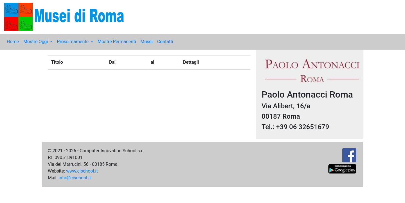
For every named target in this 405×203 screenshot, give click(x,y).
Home (13, 41)
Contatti (165, 41)
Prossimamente (73, 41)
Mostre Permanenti (117, 41)
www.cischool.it (82, 171)
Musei (146, 41)
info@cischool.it (74, 177)
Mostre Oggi (36, 41)
